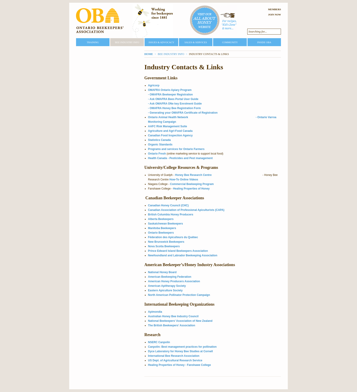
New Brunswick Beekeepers (166, 241)
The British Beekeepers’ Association (171, 325)
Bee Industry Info (127, 42)
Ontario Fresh (157, 153)
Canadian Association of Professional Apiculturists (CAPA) (186, 210)
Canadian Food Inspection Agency (170, 135)
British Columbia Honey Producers (170, 214)
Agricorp (153, 85)
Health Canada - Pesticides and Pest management (180, 158)
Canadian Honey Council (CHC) (168, 205)
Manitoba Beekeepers (162, 228)
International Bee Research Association (173, 355)
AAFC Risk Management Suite (167, 126)
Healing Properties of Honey (191, 188)
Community (230, 42)
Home (148, 54)
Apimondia (155, 311)
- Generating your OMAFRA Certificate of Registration (183, 112)
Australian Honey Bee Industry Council (173, 316)
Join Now (274, 14)
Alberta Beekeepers (160, 219)
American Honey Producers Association (174, 281)
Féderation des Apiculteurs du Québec (173, 237)
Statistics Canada (159, 140)
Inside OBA (264, 42)
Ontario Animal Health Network (168, 117)
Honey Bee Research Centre (193, 175)
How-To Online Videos (183, 179)
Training (93, 42)
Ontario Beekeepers (161, 232)
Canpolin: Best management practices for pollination (182, 346)
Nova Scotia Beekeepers (164, 246)
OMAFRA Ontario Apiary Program (169, 90)
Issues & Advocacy (161, 42)
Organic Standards (160, 144)
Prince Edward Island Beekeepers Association (178, 250)
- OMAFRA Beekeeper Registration (170, 94)
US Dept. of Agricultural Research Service (175, 360)
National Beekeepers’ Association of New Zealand (180, 320)
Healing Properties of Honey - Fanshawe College (179, 365)
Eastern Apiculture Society (165, 290)
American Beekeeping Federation (169, 276)
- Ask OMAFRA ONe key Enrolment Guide (175, 103)
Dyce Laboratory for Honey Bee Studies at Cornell (180, 351)
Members (274, 9)
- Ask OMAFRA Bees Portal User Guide (173, 99)
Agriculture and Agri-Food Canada (170, 130)
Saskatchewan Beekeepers (165, 223)
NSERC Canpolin (159, 342)
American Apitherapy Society (167, 285)
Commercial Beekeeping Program (192, 184)
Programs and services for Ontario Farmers (176, 149)
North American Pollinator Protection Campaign (179, 295)
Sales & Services (195, 42)
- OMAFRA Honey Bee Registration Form (174, 108)
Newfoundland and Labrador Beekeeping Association (182, 255)
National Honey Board (162, 272)
